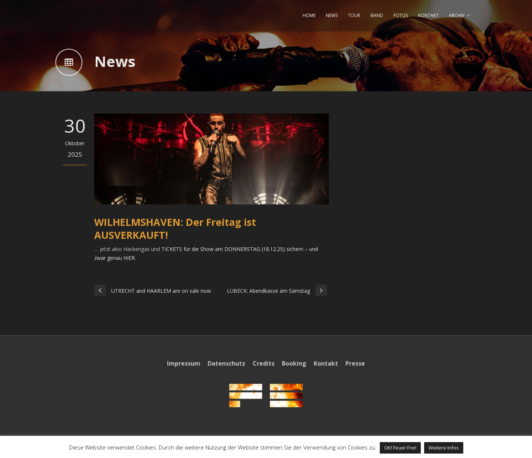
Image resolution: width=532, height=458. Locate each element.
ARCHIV (456, 15)
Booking (294, 363)
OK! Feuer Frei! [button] (400, 447)
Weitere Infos (444, 447)
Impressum (183, 363)
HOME (309, 15)
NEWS (332, 15)
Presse (355, 363)
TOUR (354, 15)
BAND (377, 15)
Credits (263, 363)
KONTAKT (428, 15)
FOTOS (400, 15)
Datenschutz (226, 363)
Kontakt (326, 363)
